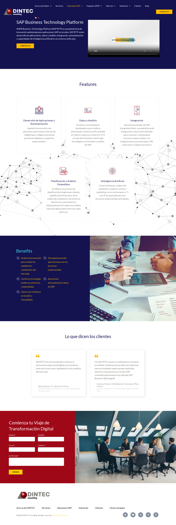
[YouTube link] (132, 514)
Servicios (59, 6)
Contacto (164, 12)
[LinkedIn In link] (125, 514)
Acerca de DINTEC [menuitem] (25, 508)
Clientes (137, 6)
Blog (147, 6)
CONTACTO (25, 46)
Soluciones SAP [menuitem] (64, 508)
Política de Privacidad (59, 515)
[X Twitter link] (148, 514)
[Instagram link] (155, 514)
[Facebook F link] (140, 514)
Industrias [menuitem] (83, 508)
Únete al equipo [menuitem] (117, 508)
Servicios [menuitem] (46, 508)
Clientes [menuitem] (99, 508)
